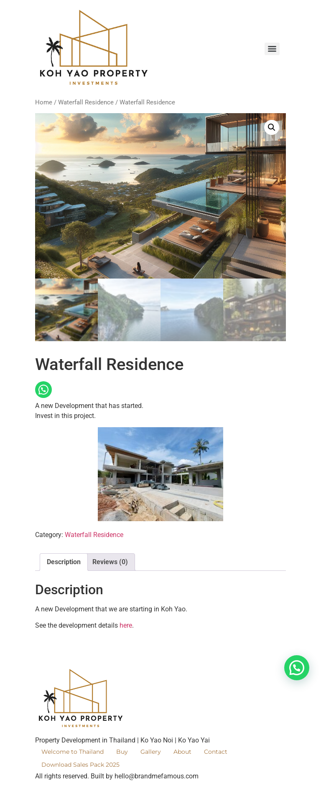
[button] (271, 127)
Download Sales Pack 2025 (80, 764)
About (182, 751)
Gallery (150, 751)
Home (43, 102)
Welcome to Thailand (72, 751)
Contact (215, 751)
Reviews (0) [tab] (110, 562)
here (126, 625)
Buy (122, 751)
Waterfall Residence (86, 102)
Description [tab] (64, 562)
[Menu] (272, 49)
